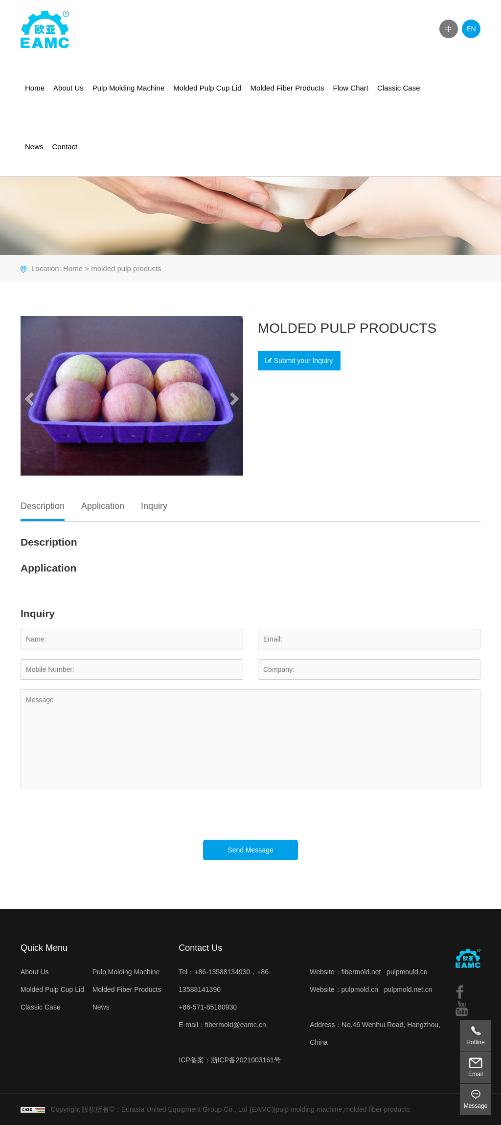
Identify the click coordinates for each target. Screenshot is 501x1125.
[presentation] (95, 821)
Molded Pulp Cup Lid (207, 88)
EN (471, 29)
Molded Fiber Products (287, 88)
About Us (68, 88)
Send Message (250, 850)
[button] (28, 396)
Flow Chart (350, 88)
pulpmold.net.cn (408, 989)
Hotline (475, 1042)
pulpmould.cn (407, 972)
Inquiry (154, 506)
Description (43, 506)
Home (35, 88)
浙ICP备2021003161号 (246, 1060)
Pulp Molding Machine (128, 88)
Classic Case (398, 88)
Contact (65, 146)
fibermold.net (361, 972)
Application (102, 506)
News (34, 146)
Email (475, 1074)
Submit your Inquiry (299, 361)
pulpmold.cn (360, 989)
